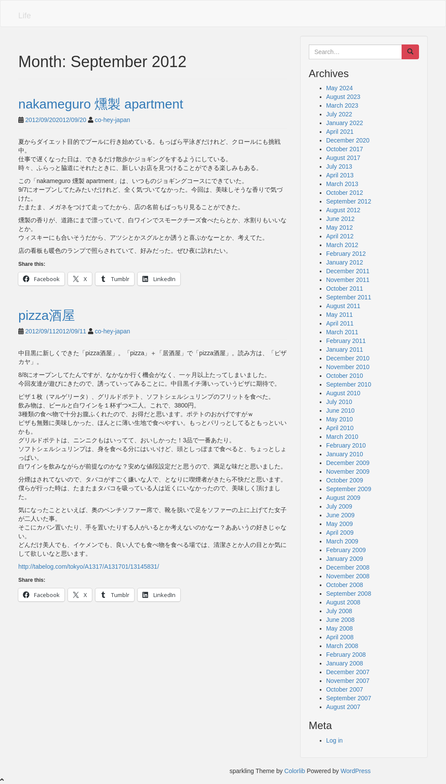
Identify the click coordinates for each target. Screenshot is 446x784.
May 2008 (339, 628)
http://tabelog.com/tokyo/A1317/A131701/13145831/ (88, 566)
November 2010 (348, 366)
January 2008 (344, 663)
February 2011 (346, 340)
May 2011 (339, 314)
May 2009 (339, 523)
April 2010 (340, 427)
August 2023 (343, 96)
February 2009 (346, 549)
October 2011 (344, 288)
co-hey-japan (112, 119)
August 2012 (343, 210)
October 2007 (344, 689)
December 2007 (348, 672)
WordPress (356, 770)
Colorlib (294, 770)
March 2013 (342, 183)
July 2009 (339, 506)
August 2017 (343, 157)
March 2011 (342, 332)
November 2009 (348, 471)
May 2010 (339, 419)
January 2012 (344, 262)
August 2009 (343, 497)
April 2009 (340, 532)
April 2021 (340, 131)
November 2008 (348, 576)
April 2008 (340, 637)
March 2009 (342, 541)
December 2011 (348, 271)
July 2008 (339, 611)
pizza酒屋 (46, 315)
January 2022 (344, 122)
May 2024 (339, 88)
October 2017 (344, 149)
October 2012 (344, 192)
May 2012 (339, 227)
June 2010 (340, 410)
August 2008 (343, 602)
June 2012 (340, 218)
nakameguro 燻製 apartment (100, 104)
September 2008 (349, 593)
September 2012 (349, 201)
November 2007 (348, 680)
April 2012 (340, 236)
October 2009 (344, 480)
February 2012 (346, 253)
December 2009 (348, 462)
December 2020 (348, 140)
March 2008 (342, 645)
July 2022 (339, 114)
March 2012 (342, 244)
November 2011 (348, 279)
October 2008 (344, 584)
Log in (334, 740)
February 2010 (346, 445)
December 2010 (348, 358)
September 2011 (349, 297)
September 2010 (349, 384)
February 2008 (346, 654)
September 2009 (349, 488)
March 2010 (342, 436)
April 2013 (340, 175)
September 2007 (349, 698)
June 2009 (340, 515)
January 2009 (344, 558)
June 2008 (340, 619)
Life (24, 15)
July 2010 (339, 401)
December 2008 (348, 567)
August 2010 (343, 393)
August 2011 (343, 305)
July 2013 (339, 166)
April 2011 (340, 323)
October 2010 (344, 375)
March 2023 (342, 105)
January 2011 (344, 349)
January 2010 (344, 454)
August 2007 (343, 706)
